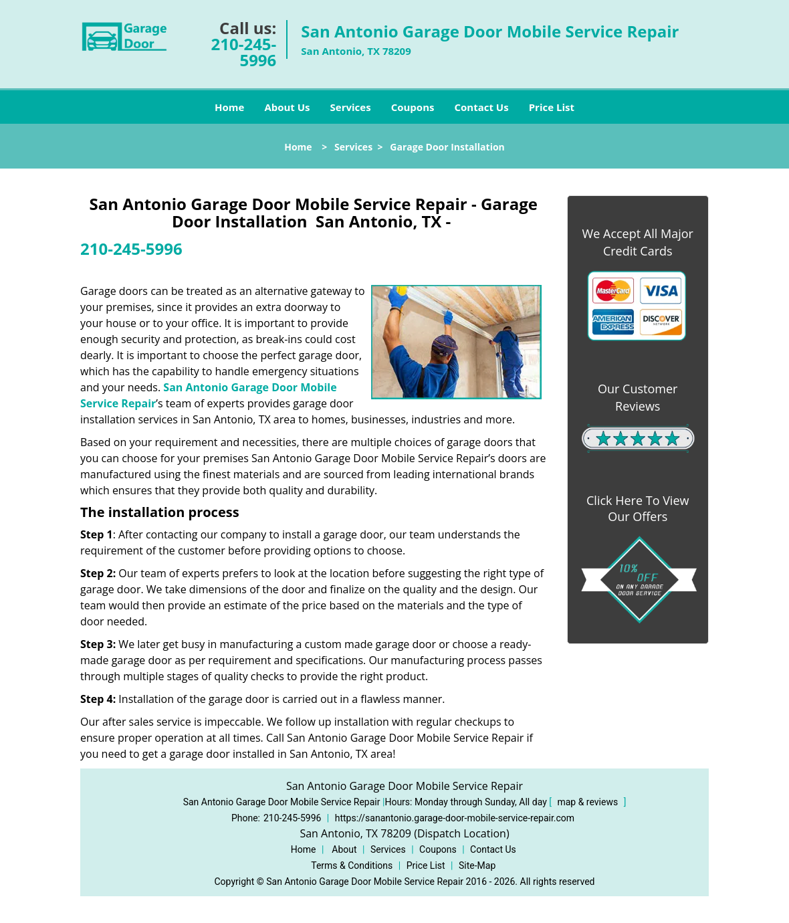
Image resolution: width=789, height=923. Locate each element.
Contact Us (481, 107)
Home (229, 107)
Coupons (413, 107)
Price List (551, 107)
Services (350, 107)
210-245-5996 (244, 52)
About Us (287, 107)
